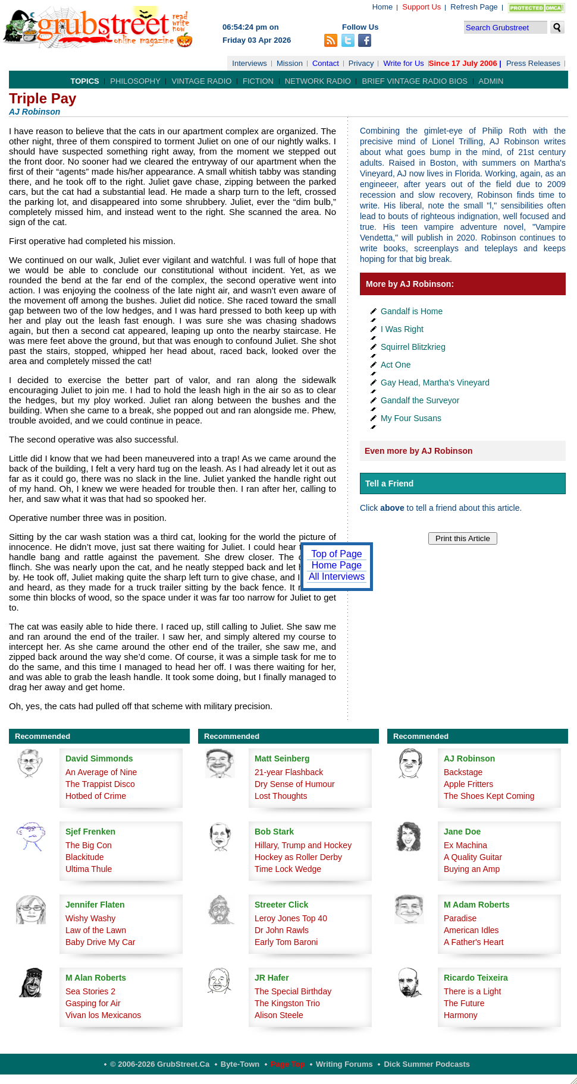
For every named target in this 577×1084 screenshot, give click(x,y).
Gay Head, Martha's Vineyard (435, 382)
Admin (491, 81)
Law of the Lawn (95, 930)
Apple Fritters (468, 784)
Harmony (461, 1015)
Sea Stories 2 (90, 991)
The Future (464, 1003)
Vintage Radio (201, 81)
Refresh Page (474, 6)
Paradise (460, 918)
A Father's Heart (474, 942)
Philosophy (135, 81)
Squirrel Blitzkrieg (413, 347)
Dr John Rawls (282, 930)
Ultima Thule (88, 869)
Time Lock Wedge (288, 869)
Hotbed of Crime (95, 796)
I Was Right (402, 329)
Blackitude (84, 857)
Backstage (463, 772)
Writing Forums (344, 1064)
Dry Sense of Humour (295, 784)
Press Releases (533, 63)
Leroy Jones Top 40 (291, 918)
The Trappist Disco (100, 784)
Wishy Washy (90, 918)
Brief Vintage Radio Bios (414, 81)
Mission (290, 63)
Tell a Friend (389, 483)
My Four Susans (411, 418)
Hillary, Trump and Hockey (303, 845)
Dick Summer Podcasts (427, 1064)
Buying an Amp (472, 869)
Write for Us (403, 63)
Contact (325, 63)
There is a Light (472, 991)
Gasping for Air (93, 1003)
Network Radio (318, 81)
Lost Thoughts (281, 796)
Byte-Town (240, 1064)
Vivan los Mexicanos (103, 1015)
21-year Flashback (289, 772)
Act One (396, 364)
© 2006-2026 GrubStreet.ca (159, 1064)
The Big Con (88, 845)
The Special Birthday (293, 991)
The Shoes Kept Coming (489, 796)
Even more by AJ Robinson (419, 451)
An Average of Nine (101, 772)
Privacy (361, 63)
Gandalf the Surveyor (420, 400)
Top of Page (336, 554)
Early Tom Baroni (286, 942)
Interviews (249, 63)
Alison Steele (279, 1015)
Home (382, 6)
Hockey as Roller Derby (298, 857)
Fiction (258, 81)
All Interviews (337, 576)
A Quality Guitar (473, 857)
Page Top (288, 1064)
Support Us (421, 6)
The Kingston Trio (287, 1003)
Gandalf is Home (412, 311)
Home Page (337, 565)
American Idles (471, 930)
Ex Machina (465, 845)
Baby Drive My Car (100, 942)
